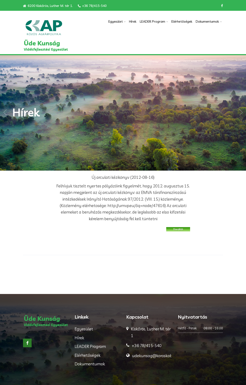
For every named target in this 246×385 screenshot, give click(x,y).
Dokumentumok (207, 21)
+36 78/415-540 (92, 6)
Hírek (132, 21)
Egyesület (115, 21)
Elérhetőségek (181, 21)
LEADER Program (152, 21)
